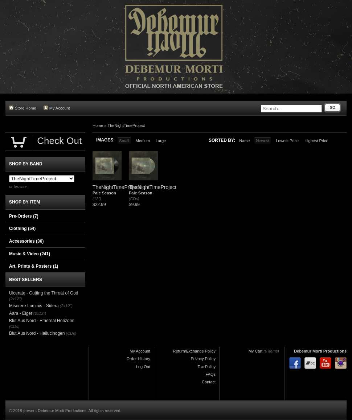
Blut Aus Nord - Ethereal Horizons (41, 320)
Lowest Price (287, 141)
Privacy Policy (203, 359)
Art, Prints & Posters (33, 266)
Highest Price (316, 141)
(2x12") (15, 299)
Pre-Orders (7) (23, 216)
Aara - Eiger (20, 313)
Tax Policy (206, 367)
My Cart (256, 351)
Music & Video (29, 253)
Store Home (22, 108)
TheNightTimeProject (126, 125)
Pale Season (104, 193)
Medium (143, 141)
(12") (97, 199)
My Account (57, 108)
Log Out (143, 367)
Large (161, 141)
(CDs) (134, 199)
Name (244, 141)
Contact (209, 382)
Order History (138, 359)
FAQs (210, 374)
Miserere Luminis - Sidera (34, 305)
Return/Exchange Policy (194, 351)
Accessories (26, 241)
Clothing (22, 228)
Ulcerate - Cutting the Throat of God (43, 293)
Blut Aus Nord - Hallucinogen (37, 333)
